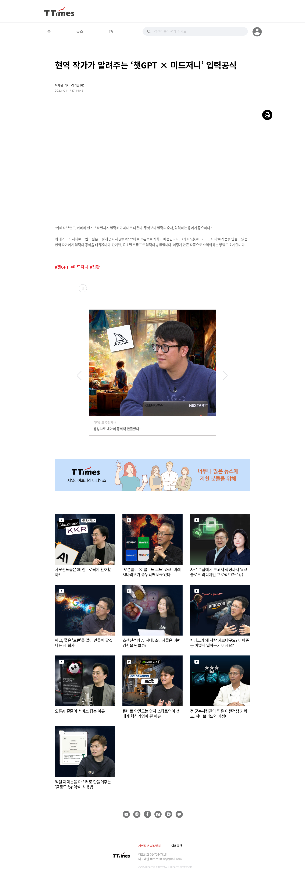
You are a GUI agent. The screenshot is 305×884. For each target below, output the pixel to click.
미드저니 (80, 267)
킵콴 (96, 267)
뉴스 (79, 31)
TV (111, 31)
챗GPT (63, 267)
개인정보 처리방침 (149, 846)
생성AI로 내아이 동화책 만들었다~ (117, 428)
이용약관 (176, 846)
